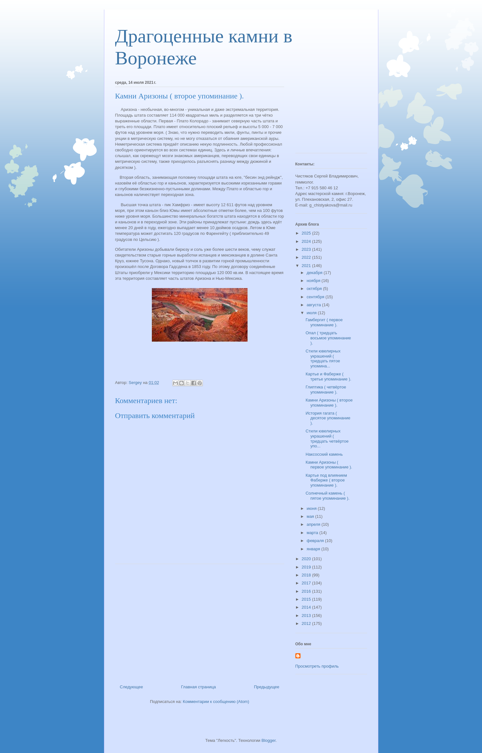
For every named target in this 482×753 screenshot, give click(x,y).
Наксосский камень (324, 454)
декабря (315, 272)
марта (313, 532)
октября (315, 288)
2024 (307, 241)
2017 (307, 583)
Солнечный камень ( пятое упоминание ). (328, 496)
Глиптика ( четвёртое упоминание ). (326, 390)
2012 (307, 623)
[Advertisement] (200, 622)
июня (312, 508)
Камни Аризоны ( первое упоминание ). (329, 465)
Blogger (269, 740)
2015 (307, 599)
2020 (307, 558)
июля (312, 312)
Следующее (131, 686)
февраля (316, 540)
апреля (314, 524)
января (314, 549)
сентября (316, 296)
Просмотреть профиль (317, 666)
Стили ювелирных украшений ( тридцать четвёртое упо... (327, 438)
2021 (307, 265)
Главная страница (198, 686)
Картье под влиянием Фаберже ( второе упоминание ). (326, 480)
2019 (307, 567)
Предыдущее (266, 686)
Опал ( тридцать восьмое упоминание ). (328, 337)
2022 (307, 257)
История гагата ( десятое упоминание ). (328, 418)
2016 (307, 591)
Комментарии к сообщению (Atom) (216, 701)
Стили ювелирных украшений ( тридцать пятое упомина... (323, 358)
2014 (307, 607)
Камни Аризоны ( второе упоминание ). (329, 403)
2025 (307, 233)
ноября (314, 280)
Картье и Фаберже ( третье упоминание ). (328, 376)
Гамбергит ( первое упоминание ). (324, 322)
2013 (307, 615)
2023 (307, 249)
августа (314, 304)
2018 (307, 575)
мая (311, 516)
